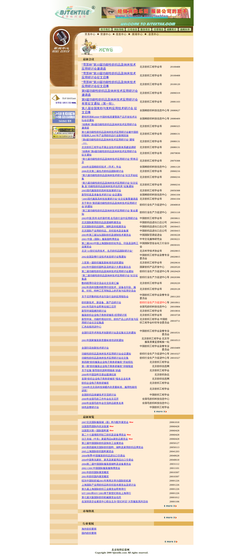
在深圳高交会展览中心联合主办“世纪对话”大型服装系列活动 (115, 501)
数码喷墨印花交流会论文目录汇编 (100, 283)
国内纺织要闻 (89, 533)
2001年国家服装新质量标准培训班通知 (103, 340)
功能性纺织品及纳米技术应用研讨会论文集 (105, 357)
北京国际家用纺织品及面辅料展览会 (101, 222)
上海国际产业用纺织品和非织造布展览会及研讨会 (109, 484)
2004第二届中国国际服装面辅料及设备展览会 (106, 463)
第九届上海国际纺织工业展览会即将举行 (104, 489)
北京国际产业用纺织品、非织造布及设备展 (105, 230)
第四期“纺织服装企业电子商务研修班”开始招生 (107, 362)
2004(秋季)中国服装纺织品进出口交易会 (103, 455)
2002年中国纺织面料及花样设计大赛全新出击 (106, 267)
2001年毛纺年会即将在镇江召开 (99, 306)
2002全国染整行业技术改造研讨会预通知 (104, 256)
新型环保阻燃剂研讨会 (94, 310)
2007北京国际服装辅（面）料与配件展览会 (105, 422)
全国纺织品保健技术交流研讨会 (99, 394)
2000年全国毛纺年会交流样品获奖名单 (103, 403)
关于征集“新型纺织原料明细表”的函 (101, 370)
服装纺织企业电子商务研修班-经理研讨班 (104, 315)
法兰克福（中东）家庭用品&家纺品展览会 (105, 438)
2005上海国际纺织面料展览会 (98, 451)
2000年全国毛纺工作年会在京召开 (100, 398)
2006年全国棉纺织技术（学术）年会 (101, 166)
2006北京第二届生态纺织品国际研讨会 (103, 171)
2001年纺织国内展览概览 (95, 476)
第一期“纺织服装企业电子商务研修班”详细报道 (107, 366)
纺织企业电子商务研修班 (95, 382)
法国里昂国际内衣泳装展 (95, 426)
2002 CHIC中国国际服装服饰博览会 (101, 468)
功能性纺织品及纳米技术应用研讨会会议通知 (106, 353)
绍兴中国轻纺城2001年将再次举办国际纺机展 (106, 480)
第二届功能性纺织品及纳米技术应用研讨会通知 (107, 271)
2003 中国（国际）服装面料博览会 (100, 239)
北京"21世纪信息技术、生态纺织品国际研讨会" (107, 250)
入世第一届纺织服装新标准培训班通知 (103, 262)
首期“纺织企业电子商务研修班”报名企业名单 (106, 378)
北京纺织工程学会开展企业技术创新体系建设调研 (109, 147)
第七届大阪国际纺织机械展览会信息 (101, 497)
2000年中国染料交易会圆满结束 (99, 374)
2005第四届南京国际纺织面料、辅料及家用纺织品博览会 (112, 447)
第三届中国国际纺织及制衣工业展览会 (103, 443)
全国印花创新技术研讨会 (95, 347)
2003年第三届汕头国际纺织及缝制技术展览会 (106, 234)
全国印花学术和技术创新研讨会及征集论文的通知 (109, 332)
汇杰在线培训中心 (91, 326)
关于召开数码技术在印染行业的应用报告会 (105, 296)
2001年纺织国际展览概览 (95, 472)
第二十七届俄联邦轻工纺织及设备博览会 (104, 434)
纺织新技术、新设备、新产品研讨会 (101, 302)
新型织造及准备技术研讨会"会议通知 (102, 194)
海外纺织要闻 (89, 528)
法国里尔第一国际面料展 (95, 430)
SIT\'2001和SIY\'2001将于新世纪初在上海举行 (106, 493)
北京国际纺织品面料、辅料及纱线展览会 (104, 226)
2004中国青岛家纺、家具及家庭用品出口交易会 (107, 459)
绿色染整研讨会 (90, 407)
